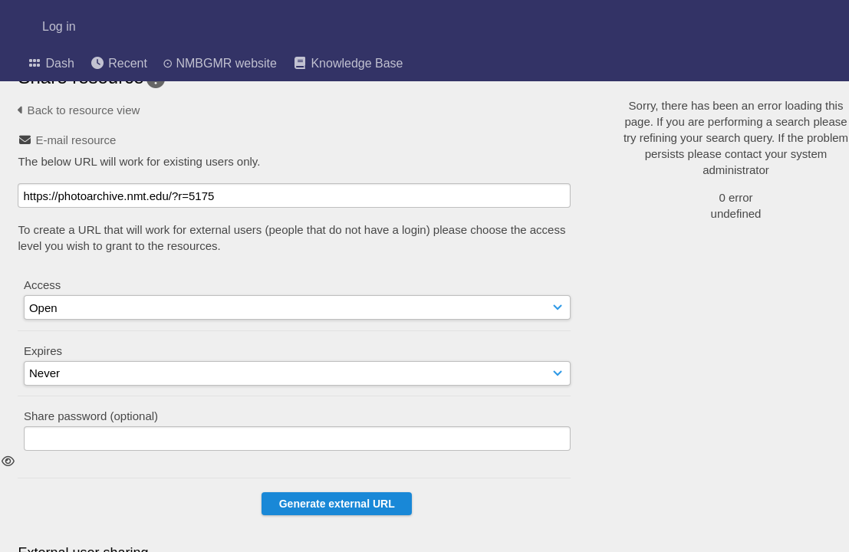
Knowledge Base (347, 63)
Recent (118, 63)
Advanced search (692, 179)
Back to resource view (79, 110)
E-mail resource (75, 139)
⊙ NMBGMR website (220, 64)
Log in (59, 27)
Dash (50, 63)
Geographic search (697, 159)
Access (42, 284)
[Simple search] (730, 83)
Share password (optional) (91, 415)
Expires (43, 350)
